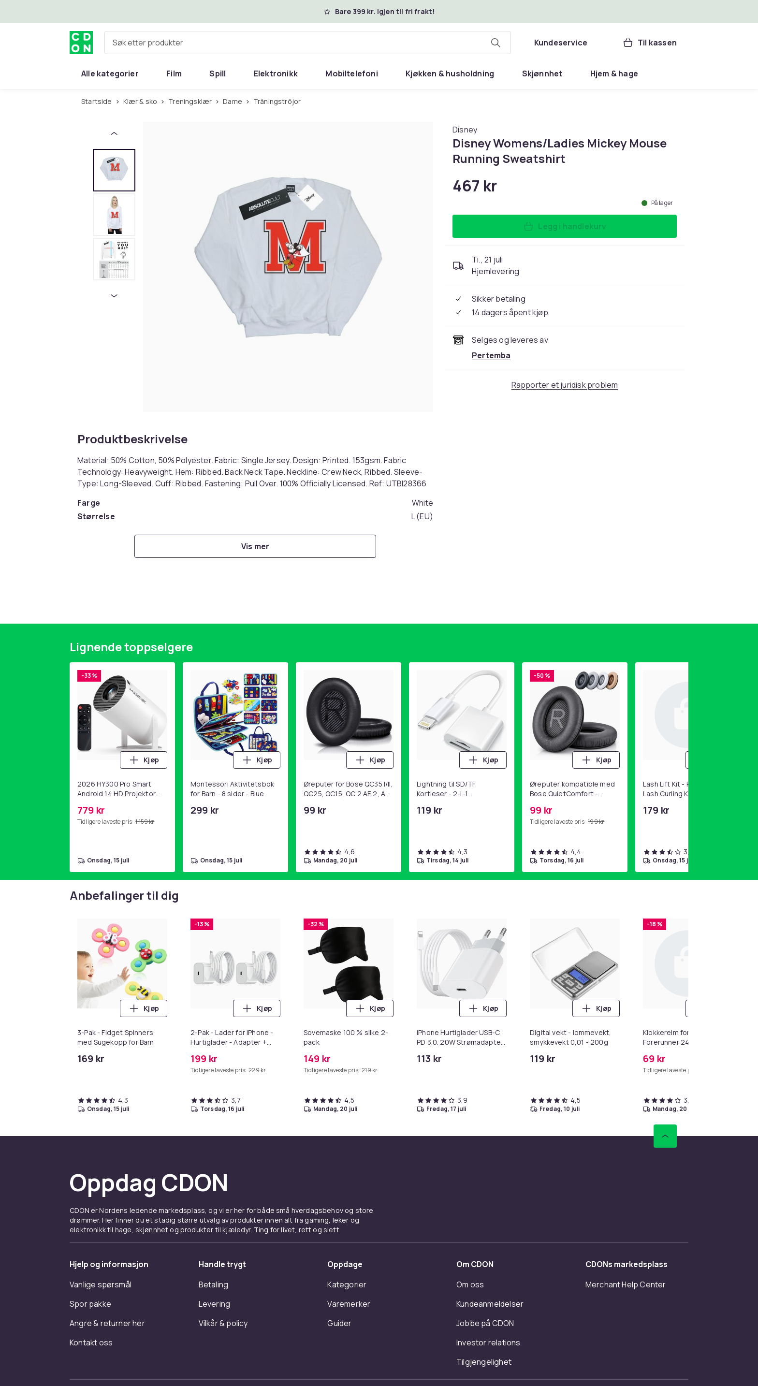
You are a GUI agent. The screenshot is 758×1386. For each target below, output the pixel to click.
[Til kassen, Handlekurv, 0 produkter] (649, 42)
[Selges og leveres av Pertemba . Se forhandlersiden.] (491, 355)
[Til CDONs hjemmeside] (81, 42)
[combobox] (307, 42)
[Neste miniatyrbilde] (114, 295)
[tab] (114, 170)
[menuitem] (110, 73)
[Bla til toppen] (665, 1136)
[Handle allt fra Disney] (464, 129)
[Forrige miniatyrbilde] (114, 133)
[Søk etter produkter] (495, 42)
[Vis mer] (255, 546)
